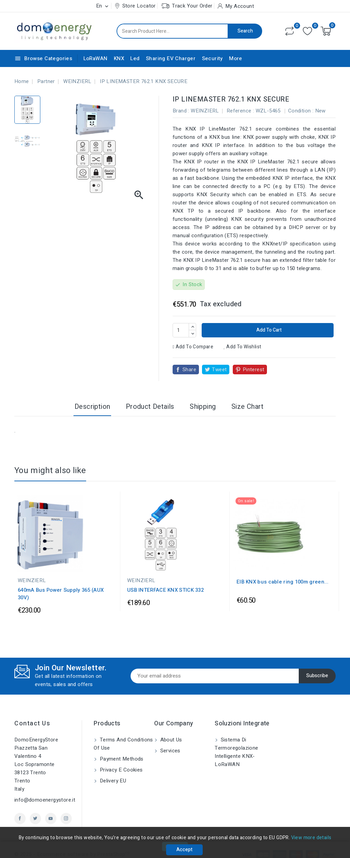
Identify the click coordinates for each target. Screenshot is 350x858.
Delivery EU (112, 781)
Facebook (20, 818)
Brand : (181, 111)
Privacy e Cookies (120, 770)
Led (134, 58)
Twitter (35, 818)
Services (169, 750)
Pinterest (254, 369)
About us (170, 739)
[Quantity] (181, 330)
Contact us (32, 723)
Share (189, 369)
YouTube (50, 818)
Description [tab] (92, 407)
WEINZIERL (205, 111)
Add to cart (268, 330)
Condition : (300, 111)
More (235, 58)
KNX (119, 58)
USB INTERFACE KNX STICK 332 (165, 590)
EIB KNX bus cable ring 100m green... (283, 582)
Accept (184, 849)
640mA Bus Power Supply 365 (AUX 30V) (61, 593)
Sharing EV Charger (171, 58)
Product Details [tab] (150, 407)
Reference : (240, 111)
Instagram (66, 818)
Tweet (219, 369)
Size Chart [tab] (247, 407)
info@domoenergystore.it (44, 800)
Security (212, 58)
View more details (311, 837)
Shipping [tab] (203, 407)
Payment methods (120, 759)
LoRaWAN (95, 58)
